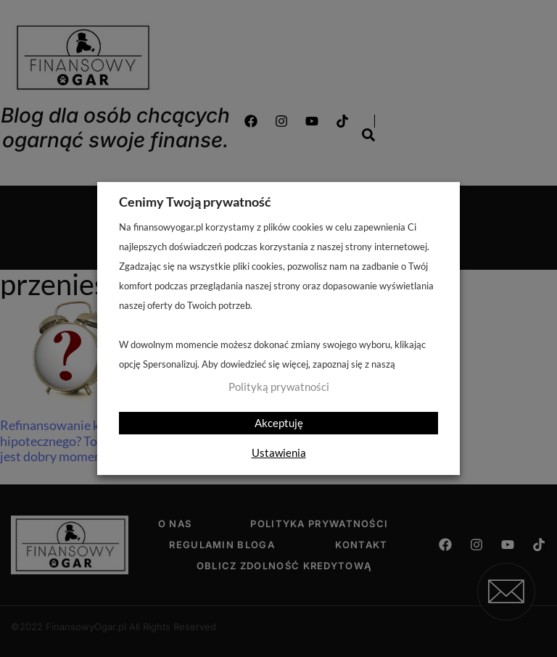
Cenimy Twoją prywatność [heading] (195, 202)
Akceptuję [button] (279, 422)
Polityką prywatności (278, 386)
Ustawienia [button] (279, 452)
